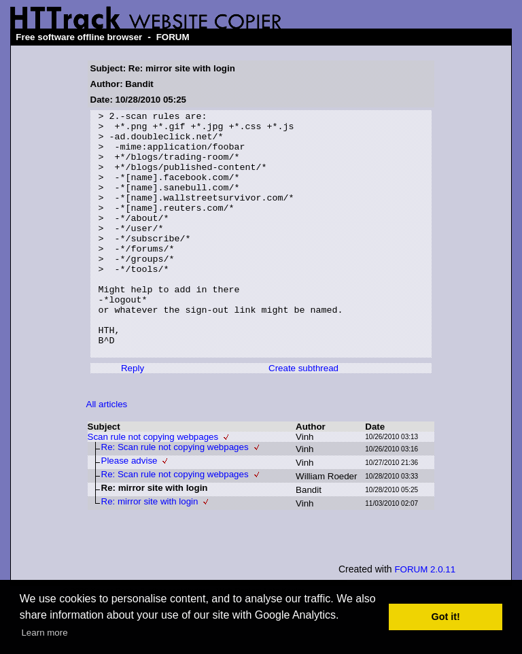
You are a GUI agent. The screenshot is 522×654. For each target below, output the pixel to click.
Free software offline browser (79, 37)
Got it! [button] (446, 616)
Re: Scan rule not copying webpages (175, 496)
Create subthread (303, 417)
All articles (107, 453)
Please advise (129, 509)
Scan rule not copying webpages (153, 486)
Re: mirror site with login (149, 550)
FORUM (173, 37)
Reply (132, 417)
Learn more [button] (44, 632)
